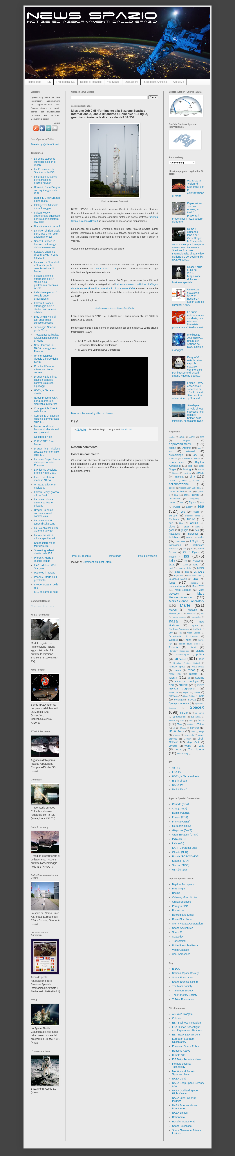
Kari (171, 568)
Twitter (200, 724)
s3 (189, 678)
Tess (179, 724)
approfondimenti (180, 444)
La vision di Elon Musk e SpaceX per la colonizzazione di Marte (47, 267)
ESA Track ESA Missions (186, 1034)
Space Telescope (182, 1125)
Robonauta (178, 1117)
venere (176, 735)
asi (170, 451)
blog (190, 465)
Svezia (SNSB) (180, 865)
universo (194, 728)
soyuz (192, 699)
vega (201, 731)
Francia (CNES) (181, 821)
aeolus (172, 437)
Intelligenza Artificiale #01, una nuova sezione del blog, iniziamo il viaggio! (188, 342)
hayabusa (174, 533)
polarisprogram (182, 654)
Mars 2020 (198, 586)
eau (182, 502)
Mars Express (183, 589)
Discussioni (131, 81)
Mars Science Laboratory (186, 601)
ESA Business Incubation (186, 1022)
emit (202, 502)
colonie (172, 488)
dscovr (172, 502)
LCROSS (199, 571)
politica (200, 654)
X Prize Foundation (183, 999)
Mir (202, 613)
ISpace (195, 552)
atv (195, 455)
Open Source (193, 633)
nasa (173, 621)
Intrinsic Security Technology (181, 1065)
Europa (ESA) (180, 817)
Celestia (177, 1018)
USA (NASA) (179, 869)
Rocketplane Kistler (183, 914)
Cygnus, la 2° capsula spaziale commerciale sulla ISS (46, 418)
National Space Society (185, 973)
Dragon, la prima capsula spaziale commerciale (43, 513)
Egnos (192, 502)
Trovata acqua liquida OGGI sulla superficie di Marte (46, 337)
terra (201, 720)
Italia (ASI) (178, 843)
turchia (190, 724)
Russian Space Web (184, 1121)
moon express (179, 617)
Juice (185, 565)
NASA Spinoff (180, 1112)
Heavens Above (181, 1050)
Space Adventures (182, 927)
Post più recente (81, 555)
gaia (171, 523)
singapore (173, 692)
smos (197, 692)
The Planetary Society (184, 994)
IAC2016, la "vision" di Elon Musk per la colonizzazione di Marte (188, 188)
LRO (195, 578)
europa (173, 515)
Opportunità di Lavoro (183, 636)
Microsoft (191, 613)
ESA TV (176, 772)
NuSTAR (197, 629)
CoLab (197, 480)
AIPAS (192, 437)
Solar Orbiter (189, 696)
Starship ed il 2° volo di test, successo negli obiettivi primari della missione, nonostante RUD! (188, 413)
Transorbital (179, 941)
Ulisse (183, 728)
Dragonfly (194, 499)
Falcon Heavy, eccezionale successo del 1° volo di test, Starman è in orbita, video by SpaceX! (188, 390)
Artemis (186, 447)
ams (202, 437)
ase (199, 448)
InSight (194, 541)
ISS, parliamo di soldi (46, 591)
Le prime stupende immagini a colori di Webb (45, 161)
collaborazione (179, 484)
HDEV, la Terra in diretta (186, 776)
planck (193, 647)
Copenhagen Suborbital (190, 488)
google (184, 530)
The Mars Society (182, 986)
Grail (196, 530)
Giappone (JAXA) (182, 830)
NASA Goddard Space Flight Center (185, 1092)
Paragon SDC (180, 906)
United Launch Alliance (185, 945)
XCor (178, 749)
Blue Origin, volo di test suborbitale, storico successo (45, 319)
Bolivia (201, 469)
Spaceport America (179, 703)
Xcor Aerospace (181, 954)
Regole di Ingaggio (91, 81)
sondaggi (179, 699)
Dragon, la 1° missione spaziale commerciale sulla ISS (47, 451)
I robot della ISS (65, 81)
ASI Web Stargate (182, 1014)
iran (184, 548)
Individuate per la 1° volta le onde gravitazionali (45, 295)
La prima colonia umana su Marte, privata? (43, 502)
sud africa (195, 717)
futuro (191, 519)
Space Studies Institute (185, 981)
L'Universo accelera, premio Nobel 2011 (45, 471)
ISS (49, 81)
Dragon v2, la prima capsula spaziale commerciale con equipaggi (45, 381)
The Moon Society (182, 990)
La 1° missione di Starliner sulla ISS (44, 171)
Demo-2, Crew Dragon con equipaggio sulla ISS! (47, 190)
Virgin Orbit (193, 742)
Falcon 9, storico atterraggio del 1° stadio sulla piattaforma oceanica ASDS (46, 282)
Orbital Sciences (181, 901)
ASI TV (176, 767)
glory (197, 527)
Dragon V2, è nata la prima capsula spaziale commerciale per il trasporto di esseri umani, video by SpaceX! (187, 366)
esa (201, 506)
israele (172, 557)
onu (180, 633)
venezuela (189, 735)
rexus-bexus (197, 666)
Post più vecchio (147, 555)
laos (187, 572)
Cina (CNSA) (179, 808)
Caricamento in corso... (44, 606)
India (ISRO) (179, 839)
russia (173, 677)
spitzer (184, 712)
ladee (177, 572)
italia (172, 560)
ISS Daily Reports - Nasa (186, 1059)
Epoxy (189, 507)
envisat (176, 507)
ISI (184, 552)
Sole (201, 695)
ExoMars (174, 519)
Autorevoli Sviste (191, 458)
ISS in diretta (179, 780)
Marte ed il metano (44, 572)
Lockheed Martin (178, 579)
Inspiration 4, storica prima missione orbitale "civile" (45, 179)
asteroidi (190, 451)
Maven (173, 609)
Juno (195, 564)
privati (180, 658)
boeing (187, 469)
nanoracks (195, 617)
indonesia (180, 541)
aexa (181, 437)
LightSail (178, 575)
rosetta (193, 673)
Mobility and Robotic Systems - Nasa (183, 1073)
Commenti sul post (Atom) (97, 561)
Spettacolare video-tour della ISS (45, 544)
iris (192, 548)
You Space (113, 81)
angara (186, 440)
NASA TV (177, 785)
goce (171, 530)
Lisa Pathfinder (194, 575)
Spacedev (178, 936)
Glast (186, 526)
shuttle (183, 685)
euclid (197, 512)
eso (183, 511)
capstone (187, 473)
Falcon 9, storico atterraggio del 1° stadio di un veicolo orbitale (45, 308)
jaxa (172, 564)
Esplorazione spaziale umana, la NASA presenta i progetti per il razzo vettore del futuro (187, 212)
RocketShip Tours (182, 919)
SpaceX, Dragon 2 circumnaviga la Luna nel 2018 (46, 254)
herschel (193, 533)
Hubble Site (178, 1055)
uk (174, 728)
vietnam (187, 739)
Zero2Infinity (182, 753)
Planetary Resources (179, 651)
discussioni (174, 498)
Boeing (176, 892)
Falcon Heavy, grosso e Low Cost (46, 494)
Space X (177, 932)
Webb (188, 745)
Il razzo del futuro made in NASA (44, 479)
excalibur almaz (192, 516)
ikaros (189, 537)
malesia (194, 583)
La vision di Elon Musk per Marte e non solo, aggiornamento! (47, 233)
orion (188, 639)
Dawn (195, 494)
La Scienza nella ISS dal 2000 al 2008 (46, 530)
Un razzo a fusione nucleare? (45, 486)
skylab (186, 692)
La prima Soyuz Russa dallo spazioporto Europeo (47, 462)
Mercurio (192, 610)
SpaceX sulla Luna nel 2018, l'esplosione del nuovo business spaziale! (187, 274)
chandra (179, 477)
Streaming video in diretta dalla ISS (44, 552)
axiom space (177, 462)
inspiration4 (175, 545)
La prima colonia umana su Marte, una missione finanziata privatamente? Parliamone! (188, 320)
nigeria (194, 625)
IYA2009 (196, 561)
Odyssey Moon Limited (185, 897)
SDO (171, 685)
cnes (184, 480)
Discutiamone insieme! (47, 226)
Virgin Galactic (180, 949)
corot (190, 491)
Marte (185, 605)
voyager (173, 746)
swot (191, 721)
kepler (200, 568)
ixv (186, 561)
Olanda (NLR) (180, 852)
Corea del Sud (176, 491)
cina (192, 476)
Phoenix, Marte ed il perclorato (45, 579)
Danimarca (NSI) (181, 812)
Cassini (200, 472)
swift (182, 721)
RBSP (201, 659)
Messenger (174, 613)
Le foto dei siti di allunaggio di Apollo (45, 537)
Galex (182, 523)
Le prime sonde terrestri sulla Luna (44, 522)
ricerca (177, 670)
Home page (34, 81)
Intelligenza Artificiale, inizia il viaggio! (46, 207)
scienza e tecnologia (187, 681)
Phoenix (173, 647)
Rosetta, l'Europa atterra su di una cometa (44, 369)
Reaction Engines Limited (186, 663)
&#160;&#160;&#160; (109, 381)
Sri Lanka (199, 713)
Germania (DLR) (181, 825)
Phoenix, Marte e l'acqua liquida (44, 559)
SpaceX (197, 707)
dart (186, 495)
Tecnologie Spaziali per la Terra (45, 329)
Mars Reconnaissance (186, 595)
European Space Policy (185, 1046)
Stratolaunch (179, 717)
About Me (178, 81)
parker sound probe (189, 644)
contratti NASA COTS (105, 268)
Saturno (199, 677)
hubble (173, 537)
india (201, 537)
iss (122, 429)
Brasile (175, 473)
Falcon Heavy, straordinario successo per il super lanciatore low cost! (47, 217)
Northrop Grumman (179, 629)
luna (172, 582)
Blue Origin (178, 888)
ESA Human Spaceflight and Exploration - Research (187, 1029)
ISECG (176, 968)
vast (193, 731)
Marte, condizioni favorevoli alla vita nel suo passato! (46, 429)
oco (171, 632)
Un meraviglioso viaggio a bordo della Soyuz (46, 358)
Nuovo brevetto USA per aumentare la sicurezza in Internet (45, 400)
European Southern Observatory (183, 1040)
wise (201, 745)
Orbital (128, 429)
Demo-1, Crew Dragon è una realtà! (47, 199)
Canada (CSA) (180, 804)
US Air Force (176, 731)
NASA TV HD (179, 789)
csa (176, 495)
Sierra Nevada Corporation (187, 923)
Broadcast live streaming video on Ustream (92, 413)
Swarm (172, 721)
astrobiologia (176, 455)
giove (172, 526)
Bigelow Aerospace (183, 884)
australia (173, 459)
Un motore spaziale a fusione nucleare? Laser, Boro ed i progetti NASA (188, 297)
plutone (200, 650)
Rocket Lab (178, 910)
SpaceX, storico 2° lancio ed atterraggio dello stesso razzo (45, 244)
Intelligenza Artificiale (155, 81)
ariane (172, 447)
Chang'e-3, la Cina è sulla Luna (45, 410)
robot (191, 670)
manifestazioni (177, 586)
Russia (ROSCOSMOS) (186, 856)
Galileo (194, 522)
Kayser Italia (184, 568)
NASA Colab (179, 1078)
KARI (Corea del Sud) (184, 847)
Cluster (172, 480)
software (173, 696)
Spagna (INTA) (180, 860)
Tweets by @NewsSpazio (45, 144)
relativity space (177, 666)
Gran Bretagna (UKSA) (185, 834)
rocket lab (175, 674)
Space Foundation (182, 977)
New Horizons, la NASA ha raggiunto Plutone (45, 348)
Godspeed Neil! (43, 436)
